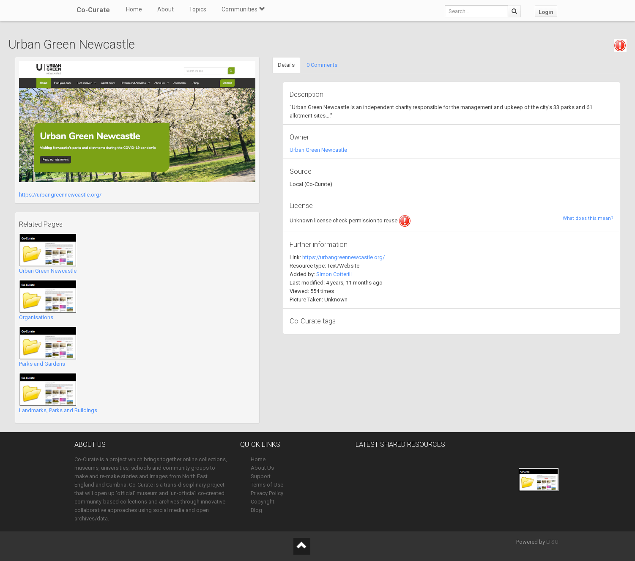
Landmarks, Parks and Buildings (58, 410)
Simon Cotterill (334, 274)
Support (261, 476)
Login (546, 12)
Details (286, 65)
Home (134, 9)
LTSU (552, 542)
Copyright (262, 501)
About (165, 9)
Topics (197, 9)
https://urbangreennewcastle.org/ (60, 195)
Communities (243, 9)
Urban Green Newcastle (48, 271)
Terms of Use (267, 485)
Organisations (36, 317)
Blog (256, 510)
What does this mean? (588, 218)
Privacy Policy (267, 493)
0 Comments (322, 65)
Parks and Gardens (42, 364)
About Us (262, 468)
